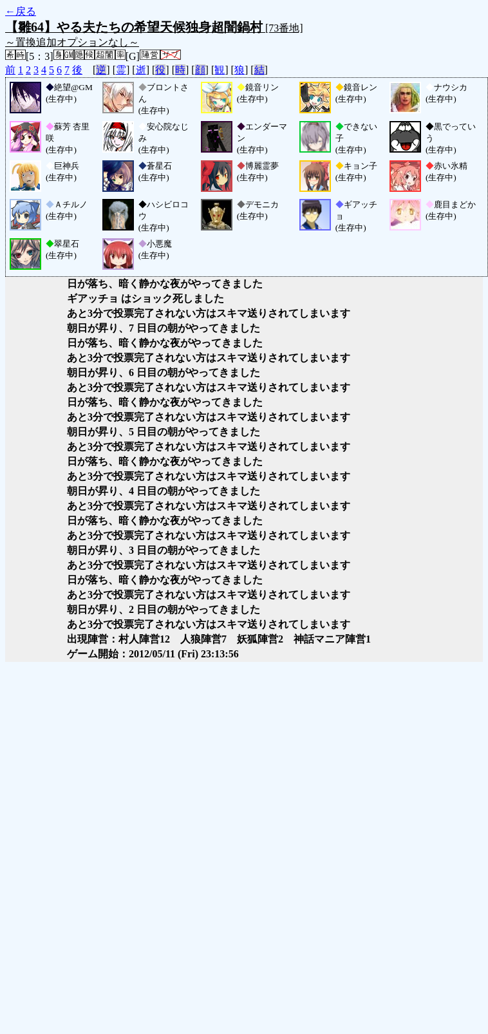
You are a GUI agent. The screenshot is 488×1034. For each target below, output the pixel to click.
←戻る (20, 11)
